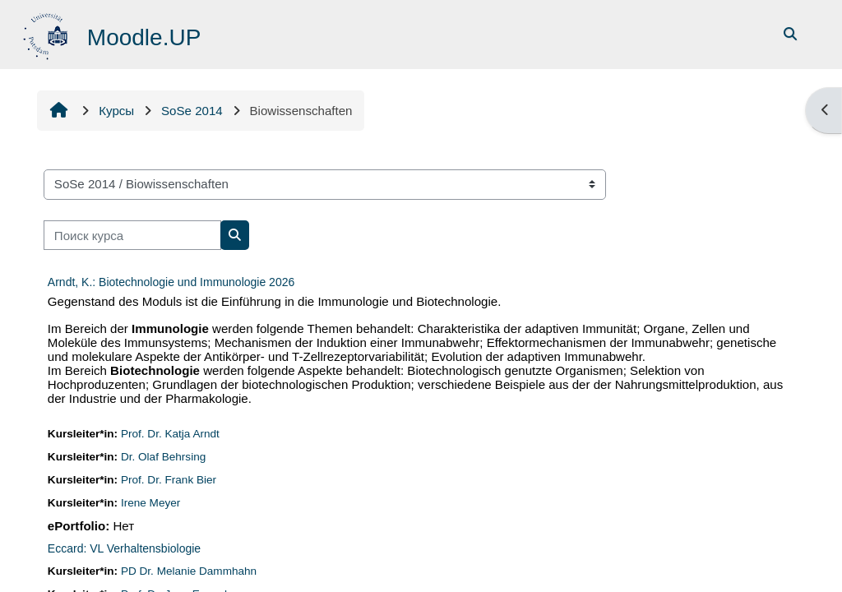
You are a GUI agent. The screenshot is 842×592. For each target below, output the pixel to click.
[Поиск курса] (132, 235)
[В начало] (47, 33)
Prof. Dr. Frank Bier (168, 480)
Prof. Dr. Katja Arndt (170, 434)
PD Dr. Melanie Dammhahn (189, 571)
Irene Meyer (150, 503)
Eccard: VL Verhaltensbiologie (124, 548)
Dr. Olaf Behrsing (163, 457)
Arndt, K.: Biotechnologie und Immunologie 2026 (171, 282)
